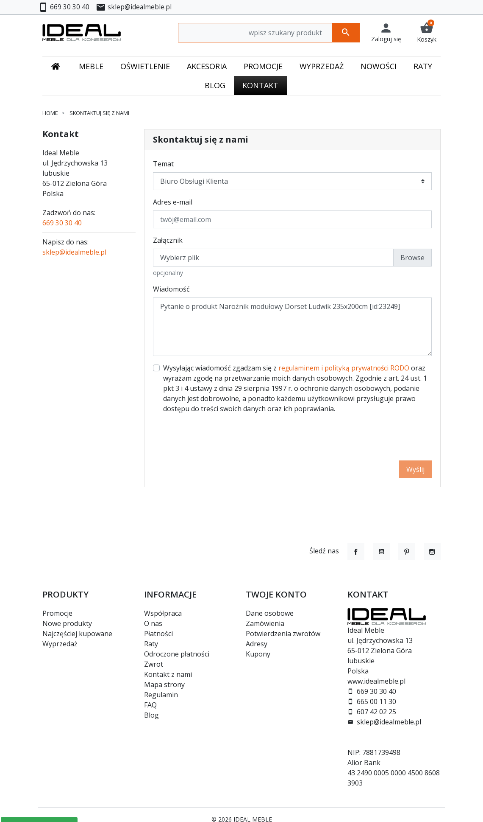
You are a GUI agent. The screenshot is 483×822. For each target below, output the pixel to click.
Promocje (57, 613)
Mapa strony (164, 684)
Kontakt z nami (168, 674)
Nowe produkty (67, 623)
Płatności (158, 633)
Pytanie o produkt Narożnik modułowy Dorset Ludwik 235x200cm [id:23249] (292, 326)
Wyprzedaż (60, 643)
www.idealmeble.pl (376, 681)
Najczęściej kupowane (77, 633)
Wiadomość (171, 289)
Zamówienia (265, 623)
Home (50, 113)
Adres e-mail (172, 202)
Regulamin (161, 694)
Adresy (256, 643)
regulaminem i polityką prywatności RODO (345, 368)
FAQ (150, 705)
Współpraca (163, 613)
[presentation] (367, 437)
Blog (151, 715)
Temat (163, 163)
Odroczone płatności (176, 654)
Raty (151, 643)
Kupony (258, 654)
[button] (427, 32)
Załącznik (168, 240)
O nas (153, 623)
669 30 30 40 (62, 222)
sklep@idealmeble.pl (74, 252)
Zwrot (153, 664)
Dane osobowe (270, 613)
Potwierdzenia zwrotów (283, 633)
